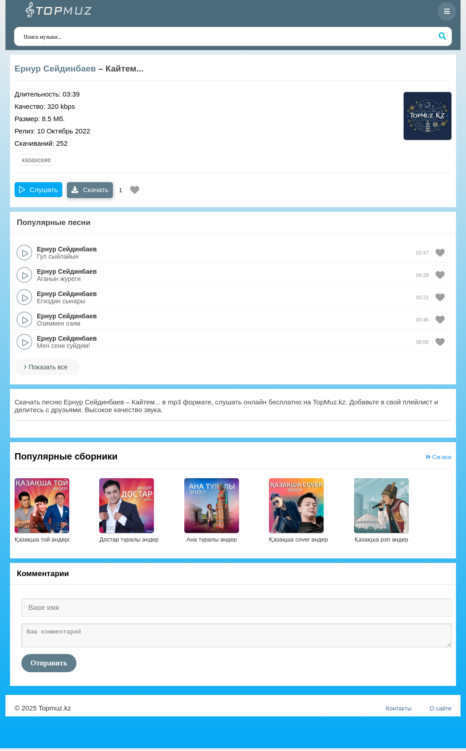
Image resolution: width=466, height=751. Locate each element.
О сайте (440, 711)
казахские (36, 159)
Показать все (48, 367)
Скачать (89, 190)
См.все (438, 457)
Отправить (48, 665)
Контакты (398, 711)
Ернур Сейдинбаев (55, 68)
